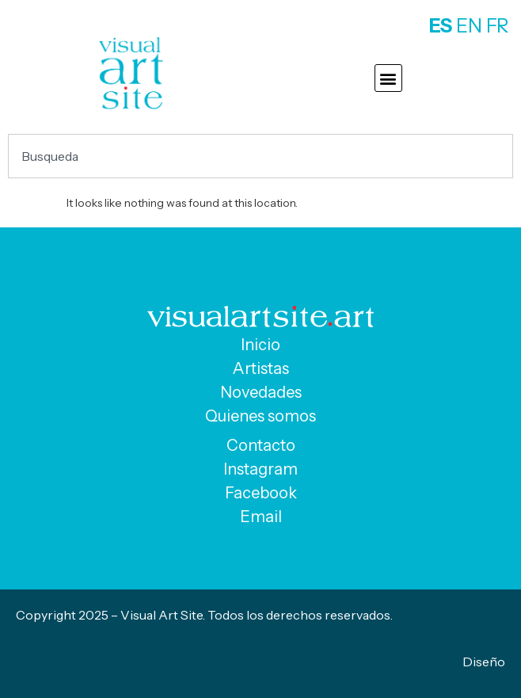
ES (440, 25)
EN (469, 25)
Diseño (483, 661)
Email (261, 516)
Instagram (260, 469)
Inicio (260, 344)
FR (497, 25)
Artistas (261, 368)
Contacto (260, 445)
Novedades (261, 392)
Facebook (261, 492)
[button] (388, 78)
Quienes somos (260, 415)
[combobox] (260, 156)
